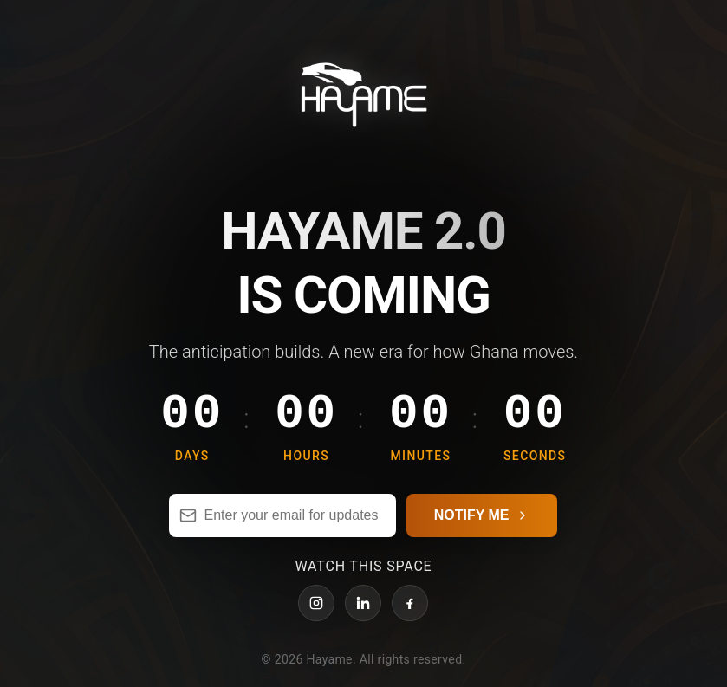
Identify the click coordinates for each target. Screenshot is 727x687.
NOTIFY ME (482, 525)
